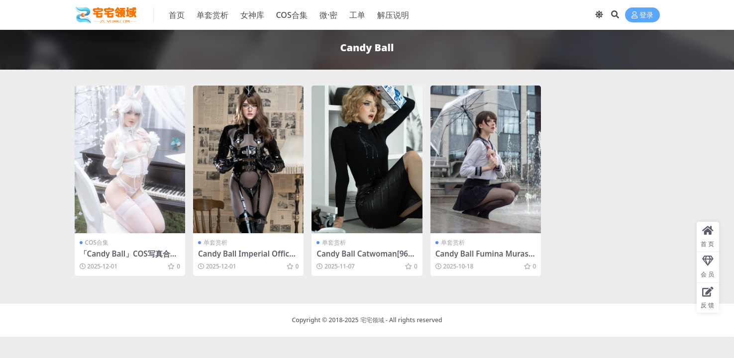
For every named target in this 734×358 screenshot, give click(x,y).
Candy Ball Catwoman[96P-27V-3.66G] (365, 258)
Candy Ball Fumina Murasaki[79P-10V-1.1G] (484, 258)
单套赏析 (215, 242)
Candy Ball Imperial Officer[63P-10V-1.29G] (247, 258)
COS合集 (96, 242)
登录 (642, 15)
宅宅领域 (372, 320)
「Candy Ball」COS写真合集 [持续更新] (129, 258)
